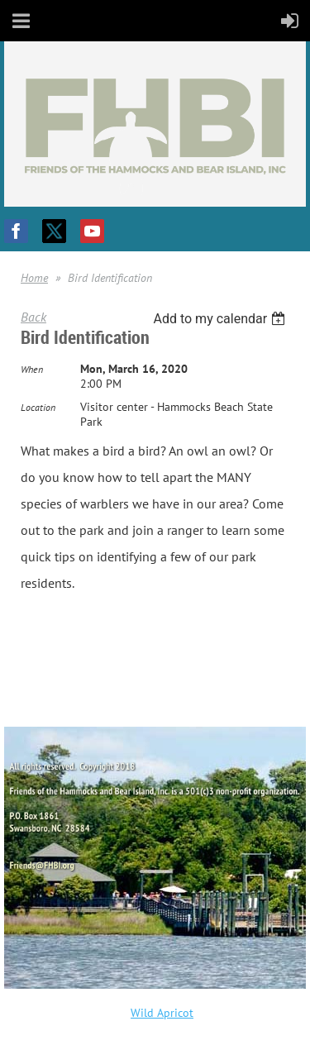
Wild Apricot (162, 1012)
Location (38, 407)
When (32, 369)
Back (33, 316)
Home (34, 277)
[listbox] (221, 318)
